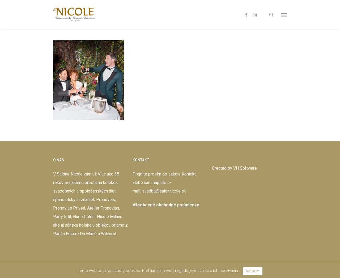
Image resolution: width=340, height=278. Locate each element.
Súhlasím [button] (252, 271)
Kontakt (189, 174)
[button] (284, 15)
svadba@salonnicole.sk (164, 191)
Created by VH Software (234, 168)
